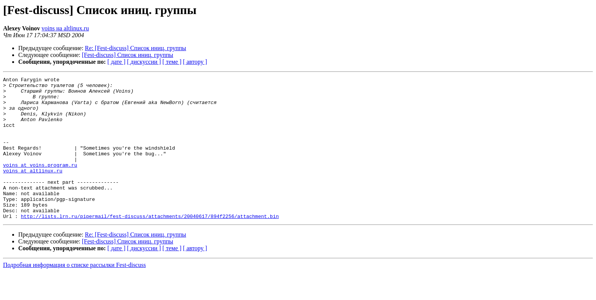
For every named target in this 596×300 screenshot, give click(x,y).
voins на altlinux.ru (65, 28)
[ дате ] (116, 61)
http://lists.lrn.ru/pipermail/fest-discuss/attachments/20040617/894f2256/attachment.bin (150, 244)
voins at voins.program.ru (40, 183)
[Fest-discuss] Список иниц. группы (127, 55)
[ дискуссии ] (144, 61)
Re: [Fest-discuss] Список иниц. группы (135, 48)
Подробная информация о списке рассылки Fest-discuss (74, 293)
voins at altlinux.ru (32, 189)
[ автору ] (195, 61)
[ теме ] (171, 61)
